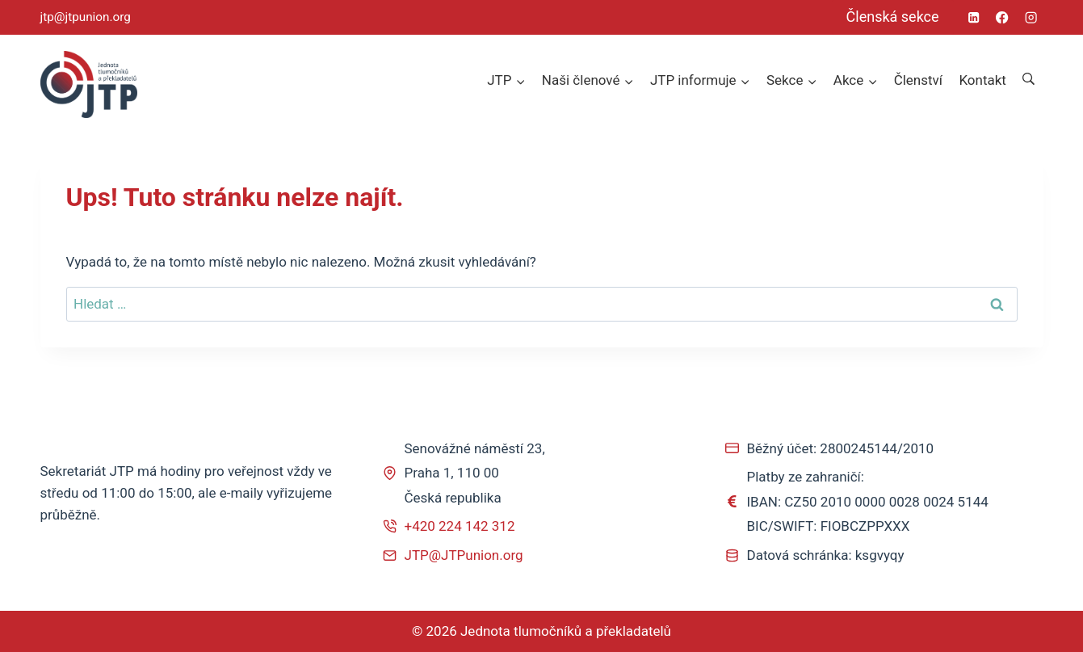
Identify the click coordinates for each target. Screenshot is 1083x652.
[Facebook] (1002, 17)
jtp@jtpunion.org (85, 17)
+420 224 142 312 (460, 526)
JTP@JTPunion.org (464, 555)
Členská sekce (892, 16)
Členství (918, 80)
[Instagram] (1030, 17)
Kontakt (982, 80)
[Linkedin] (974, 17)
